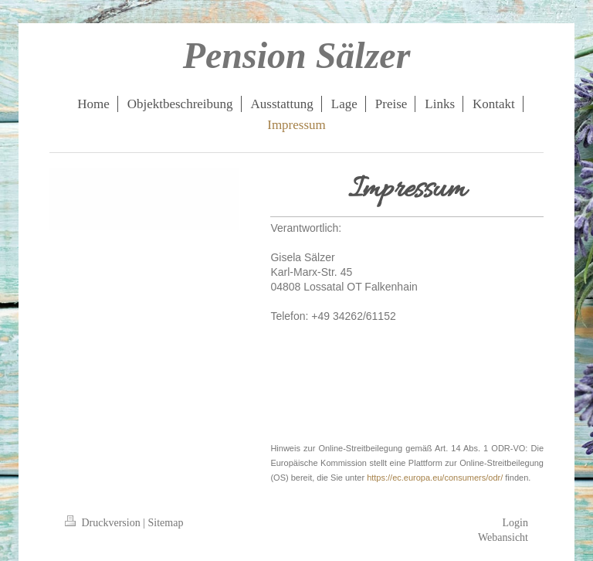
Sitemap (166, 523)
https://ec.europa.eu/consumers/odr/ (435, 477)
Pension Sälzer (297, 55)
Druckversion (104, 523)
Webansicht (503, 537)
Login (515, 523)
